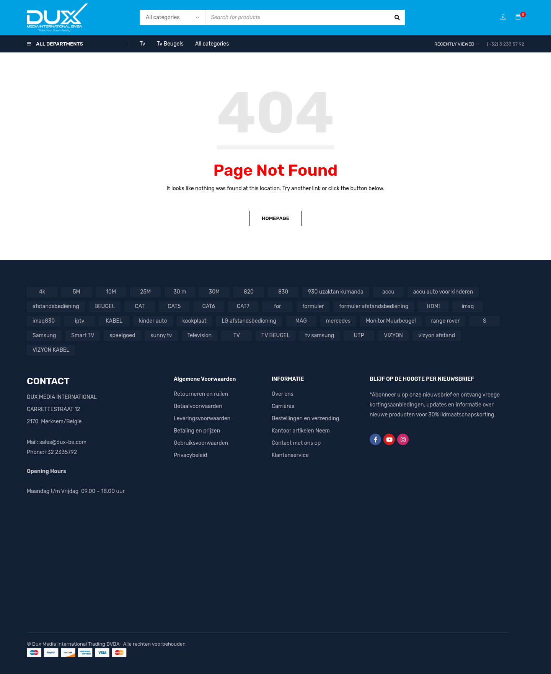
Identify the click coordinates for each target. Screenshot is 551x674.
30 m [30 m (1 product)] (179, 292)
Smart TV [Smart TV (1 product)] (82, 335)
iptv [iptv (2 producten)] (80, 321)
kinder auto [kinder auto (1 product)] (153, 321)
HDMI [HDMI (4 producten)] (433, 306)
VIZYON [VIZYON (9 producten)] (393, 335)
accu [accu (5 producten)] (388, 292)
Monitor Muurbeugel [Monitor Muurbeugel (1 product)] (391, 321)
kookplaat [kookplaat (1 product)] (195, 321)
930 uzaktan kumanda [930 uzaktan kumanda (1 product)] (336, 292)
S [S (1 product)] (484, 321)
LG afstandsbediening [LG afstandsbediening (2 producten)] (249, 321)
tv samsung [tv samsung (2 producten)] (319, 335)
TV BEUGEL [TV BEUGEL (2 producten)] (275, 335)
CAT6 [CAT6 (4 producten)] (208, 306)
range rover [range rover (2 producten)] (445, 321)
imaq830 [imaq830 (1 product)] (44, 321)
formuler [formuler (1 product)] (313, 306)
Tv (142, 44)
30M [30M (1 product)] (214, 292)
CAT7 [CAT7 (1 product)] (243, 306)
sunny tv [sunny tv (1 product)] (161, 335)
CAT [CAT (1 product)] (140, 306)
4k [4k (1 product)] (42, 292)
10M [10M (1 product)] (111, 292)
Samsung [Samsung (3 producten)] (44, 335)
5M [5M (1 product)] (76, 292)
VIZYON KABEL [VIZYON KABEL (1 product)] (51, 350)
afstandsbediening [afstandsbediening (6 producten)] (56, 306)
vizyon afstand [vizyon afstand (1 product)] (436, 335)
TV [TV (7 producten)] (236, 335)
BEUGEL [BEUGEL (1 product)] (105, 306)
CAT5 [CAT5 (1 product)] (174, 306)
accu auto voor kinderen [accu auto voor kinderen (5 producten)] (443, 292)
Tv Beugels (170, 44)
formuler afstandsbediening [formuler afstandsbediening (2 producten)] (373, 306)
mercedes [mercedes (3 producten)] (338, 321)
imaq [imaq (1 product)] (467, 306)
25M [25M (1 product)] (145, 292)
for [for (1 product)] (277, 306)
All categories (212, 44)
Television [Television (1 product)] (199, 335)
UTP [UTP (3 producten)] (359, 335)
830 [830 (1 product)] (283, 292)
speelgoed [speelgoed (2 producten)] (122, 335)
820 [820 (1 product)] (249, 292)
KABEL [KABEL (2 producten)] (114, 321)
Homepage (275, 218)
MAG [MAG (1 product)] (301, 321)
